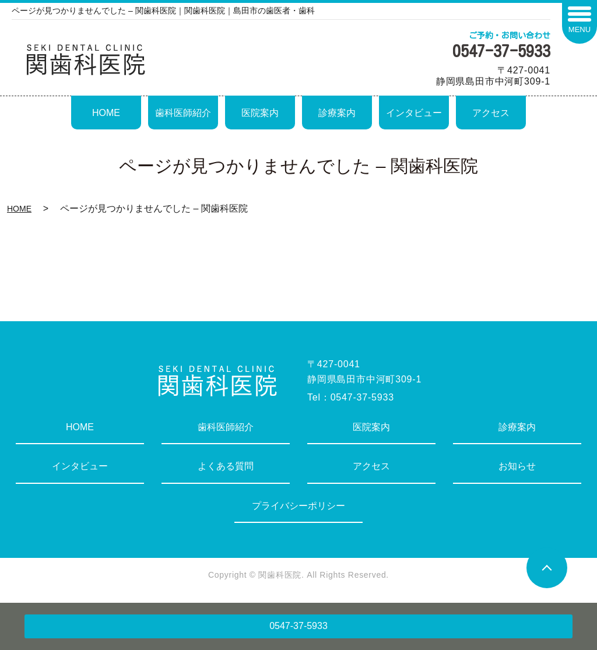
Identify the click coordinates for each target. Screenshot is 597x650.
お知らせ (517, 466)
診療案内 (337, 113)
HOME (106, 113)
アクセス (491, 113)
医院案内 (260, 113)
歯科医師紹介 (183, 113)
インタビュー (414, 113)
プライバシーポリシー (298, 506)
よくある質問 (226, 466)
